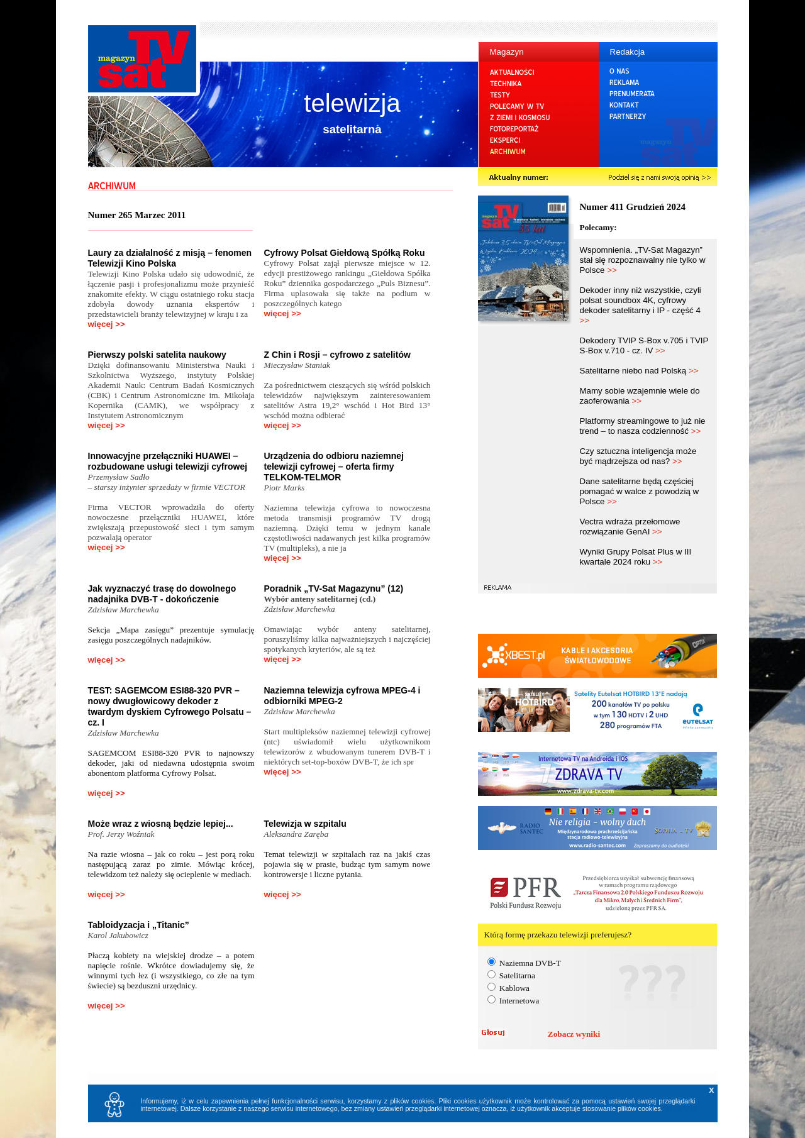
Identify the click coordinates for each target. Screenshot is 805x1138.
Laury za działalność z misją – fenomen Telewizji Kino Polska (170, 258)
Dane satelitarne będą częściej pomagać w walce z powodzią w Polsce (639, 491)
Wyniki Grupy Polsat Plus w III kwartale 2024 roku (636, 556)
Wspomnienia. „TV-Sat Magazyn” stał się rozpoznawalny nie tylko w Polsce (643, 260)
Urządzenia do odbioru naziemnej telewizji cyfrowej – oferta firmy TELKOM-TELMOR (334, 466)
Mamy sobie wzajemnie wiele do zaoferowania (640, 396)
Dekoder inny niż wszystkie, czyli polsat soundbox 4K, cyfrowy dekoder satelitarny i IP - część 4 (640, 305)
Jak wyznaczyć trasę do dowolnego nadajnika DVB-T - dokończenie (162, 593)
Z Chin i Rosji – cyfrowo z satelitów (337, 355)
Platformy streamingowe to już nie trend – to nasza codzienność (643, 426)
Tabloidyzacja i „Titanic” (138, 925)
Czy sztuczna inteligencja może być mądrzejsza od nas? (638, 456)
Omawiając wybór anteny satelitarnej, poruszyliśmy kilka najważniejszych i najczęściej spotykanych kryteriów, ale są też (347, 639)
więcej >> (106, 324)
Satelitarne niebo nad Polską (639, 370)
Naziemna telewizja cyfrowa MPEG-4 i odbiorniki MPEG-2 (342, 695)
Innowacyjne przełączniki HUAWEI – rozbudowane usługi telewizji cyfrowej (168, 461)
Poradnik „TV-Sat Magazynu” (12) (334, 588)
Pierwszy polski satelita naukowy (157, 355)
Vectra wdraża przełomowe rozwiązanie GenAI (630, 526)
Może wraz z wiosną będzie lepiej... (160, 824)
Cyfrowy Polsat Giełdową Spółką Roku (344, 253)
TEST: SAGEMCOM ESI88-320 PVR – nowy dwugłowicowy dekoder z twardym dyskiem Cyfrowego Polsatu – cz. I (170, 706)
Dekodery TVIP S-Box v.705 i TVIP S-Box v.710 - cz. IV (644, 345)
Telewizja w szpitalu (305, 824)
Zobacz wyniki (574, 1034)
